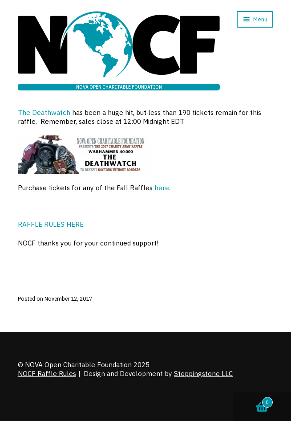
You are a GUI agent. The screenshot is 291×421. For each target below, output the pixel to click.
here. (162, 187)
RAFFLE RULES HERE (51, 224)
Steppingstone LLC (203, 373)
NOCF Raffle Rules (47, 373)
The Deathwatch (45, 112)
